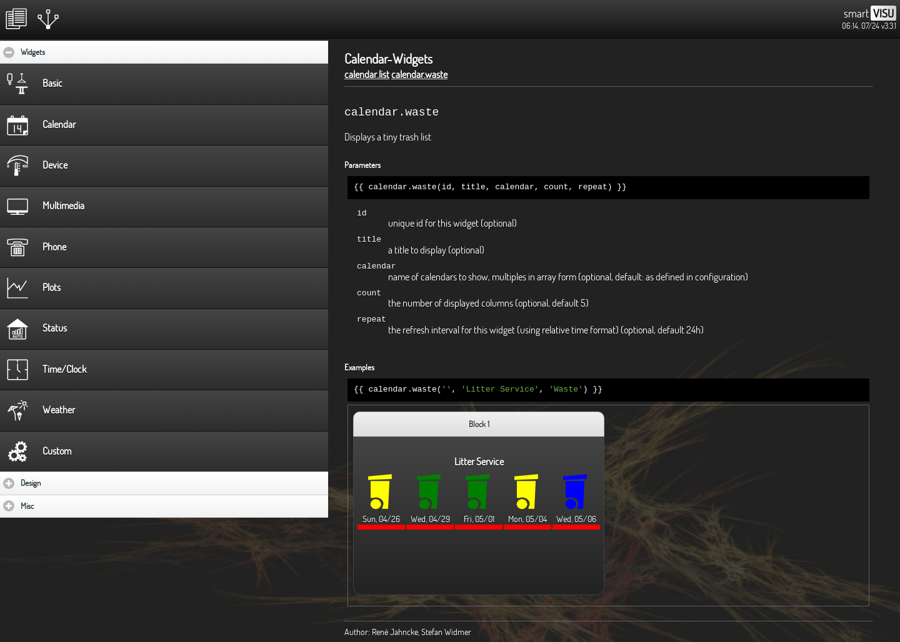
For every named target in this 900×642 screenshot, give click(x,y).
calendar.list (366, 74)
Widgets (71, 52)
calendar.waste (419, 74)
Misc (64, 506)
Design (67, 483)
